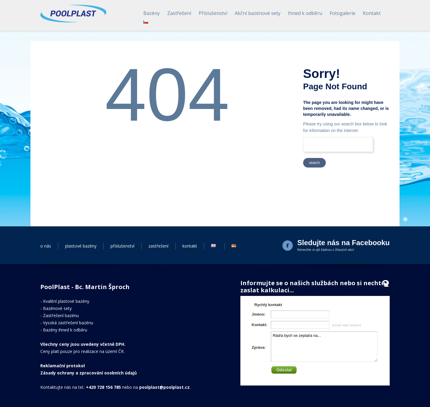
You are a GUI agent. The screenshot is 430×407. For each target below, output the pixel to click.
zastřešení (158, 246)
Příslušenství (213, 13)
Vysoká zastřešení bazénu (68, 322)
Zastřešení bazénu (61, 315)
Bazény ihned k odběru (65, 330)
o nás (45, 246)
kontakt (189, 246)
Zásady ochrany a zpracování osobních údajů (88, 373)
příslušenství (122, 246)
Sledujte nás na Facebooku (343, 243)
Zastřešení (179, 13)
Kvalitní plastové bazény (66, 301)
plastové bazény (80, 246)
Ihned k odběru (305, 13)
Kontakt (372, 13)
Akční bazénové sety (257, 13)
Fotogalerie (342, 13)
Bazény (151, 13)
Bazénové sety (57, 308)
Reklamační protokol (62, 365)
